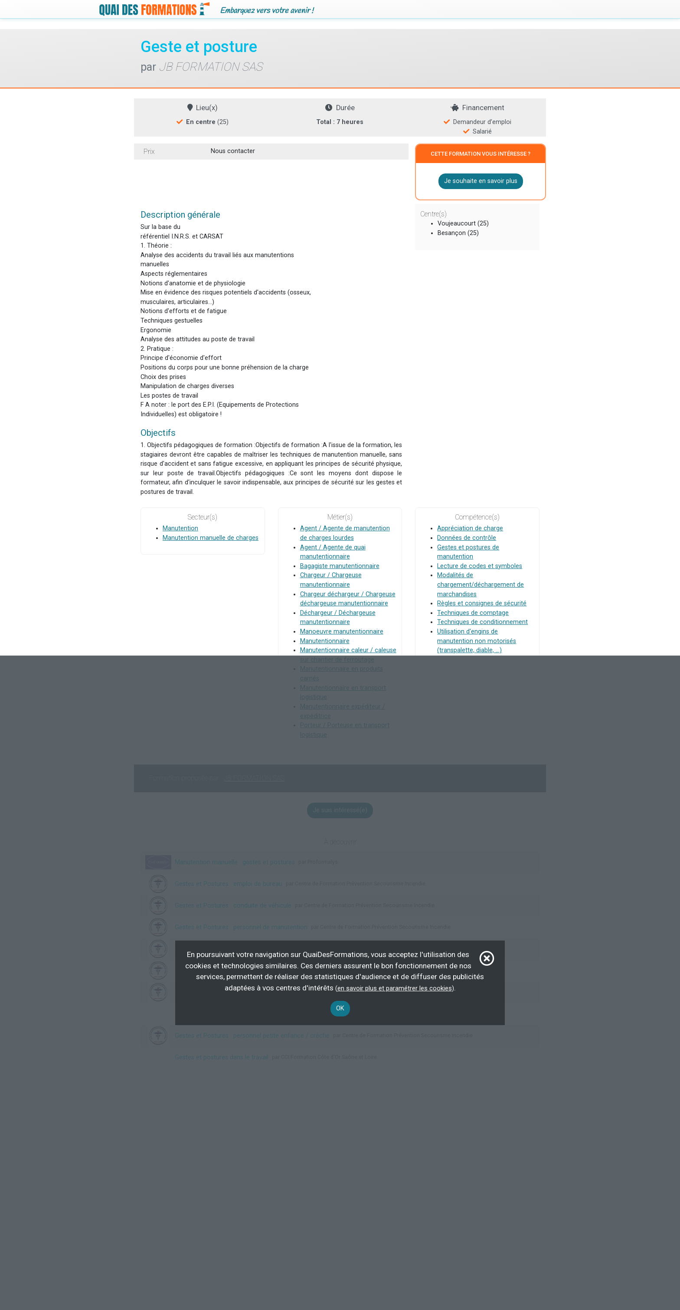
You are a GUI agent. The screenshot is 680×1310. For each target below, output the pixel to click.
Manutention (180, 528)
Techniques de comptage (473, 613)
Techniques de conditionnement (482, 622)
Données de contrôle (466, 538)
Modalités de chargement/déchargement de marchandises (480, 585)
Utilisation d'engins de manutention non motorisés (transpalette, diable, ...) (476, 641)
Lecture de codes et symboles (479, 566)
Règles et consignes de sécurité (481, 604)
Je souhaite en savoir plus (480, 181)
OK (340, 1008)
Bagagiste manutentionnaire (339, 566)
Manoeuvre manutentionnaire (341, 631)
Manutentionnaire (325, 641)
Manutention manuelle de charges (210, 538)
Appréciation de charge (470, 528)
